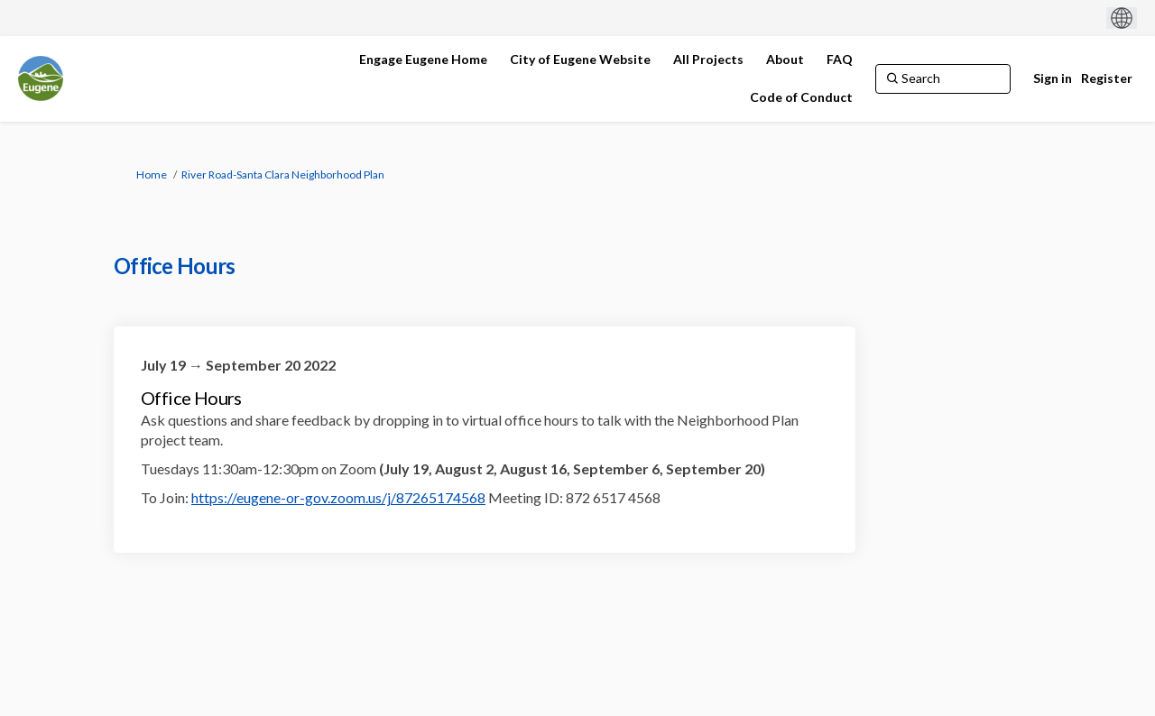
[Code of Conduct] (801, 97)
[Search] (943, 78)
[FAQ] (839, 59)
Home (151, 174)
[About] (785, 59)
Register (1106, 78)
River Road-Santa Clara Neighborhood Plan (282, 174)
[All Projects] (708, 59)
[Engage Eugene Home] (423, 59)
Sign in (1052, 78)
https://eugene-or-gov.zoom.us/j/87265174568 (338, 497)
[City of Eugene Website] (580, 59)
